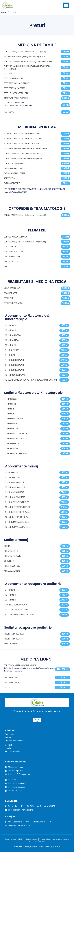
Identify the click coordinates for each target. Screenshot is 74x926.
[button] (66, 5)
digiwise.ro (56, 848)
